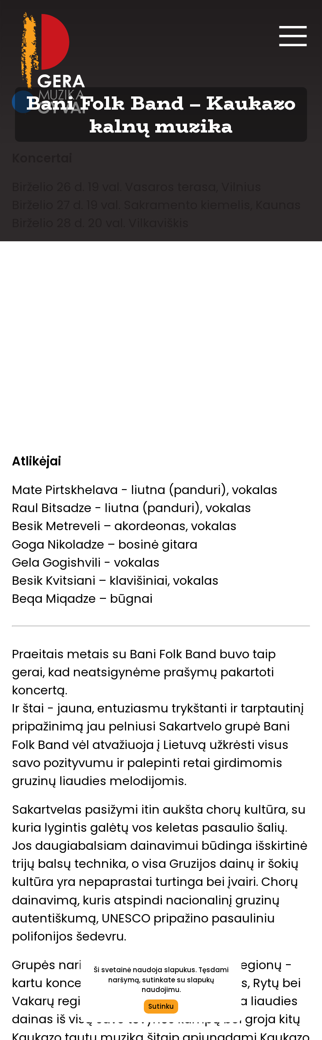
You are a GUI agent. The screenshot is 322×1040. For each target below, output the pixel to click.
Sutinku (161, 1006)
